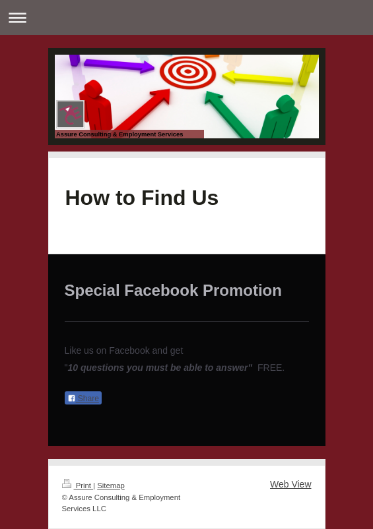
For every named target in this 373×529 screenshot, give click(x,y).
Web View (291, 484)
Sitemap (111, 485)
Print (78, 485)
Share (83, 398)
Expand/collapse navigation (186, 17)
